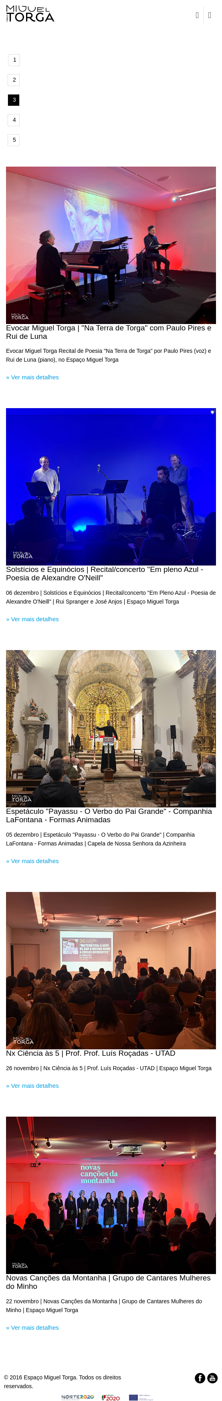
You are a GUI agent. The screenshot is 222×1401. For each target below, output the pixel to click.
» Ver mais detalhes (32, 377)
